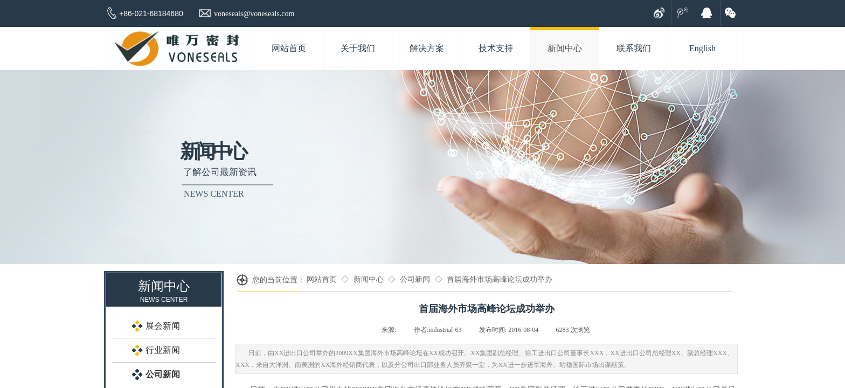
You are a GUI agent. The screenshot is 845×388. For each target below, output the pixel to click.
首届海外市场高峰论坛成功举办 (499, 279)
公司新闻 (415, 279)
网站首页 (322, 279)
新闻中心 (369, 279)
